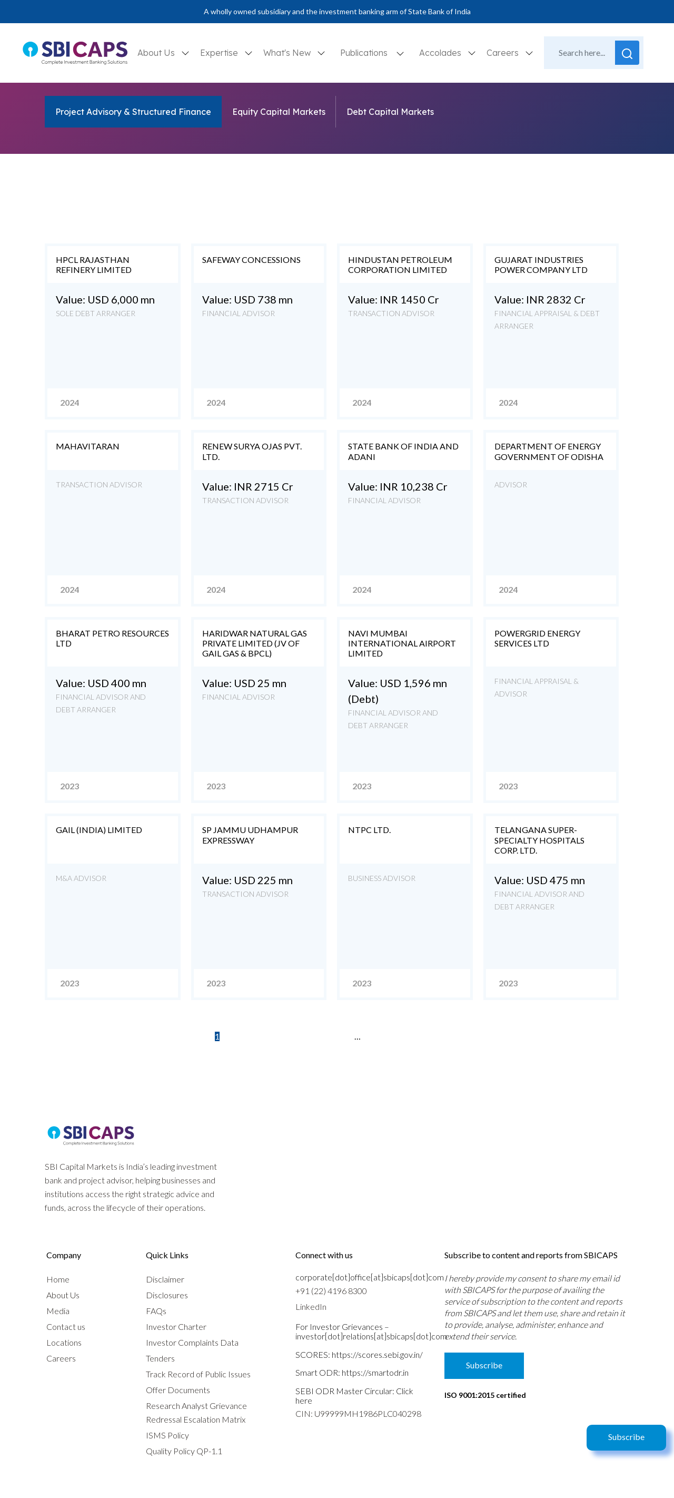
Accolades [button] (441, 52)
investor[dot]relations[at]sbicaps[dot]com (371, 1336)
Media (58, 1311)
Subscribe (626, 1437)
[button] (400, 53)
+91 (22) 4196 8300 (331, 1291)
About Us (63, 1295)
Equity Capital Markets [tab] (278, 111)
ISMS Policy (167, 1435)
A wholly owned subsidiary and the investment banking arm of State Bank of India (337, 11)
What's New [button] (288, 52)
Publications (364, 52)
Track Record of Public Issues (198, 1374)
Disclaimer (165, 1279)
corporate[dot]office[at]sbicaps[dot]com (369, 1277)
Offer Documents (178, 1390)
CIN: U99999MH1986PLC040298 (358, 1413)
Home (58, 1279)
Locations (64, 1342)
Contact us (65, 1326)
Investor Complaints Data (192, 1342)
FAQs (156, 1311)
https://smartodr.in (375, 1372)
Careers (61, 1358)
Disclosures (167, 1295)
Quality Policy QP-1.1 (184, 1451)
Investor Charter (176, 1326)
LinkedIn (310, 1306)
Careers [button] (504, 52)
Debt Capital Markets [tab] (390, 111)
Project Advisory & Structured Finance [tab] (133, 111)
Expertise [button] (220, 52)
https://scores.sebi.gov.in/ (377, 1354)
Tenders (160, 1358)
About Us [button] (157, 52)
